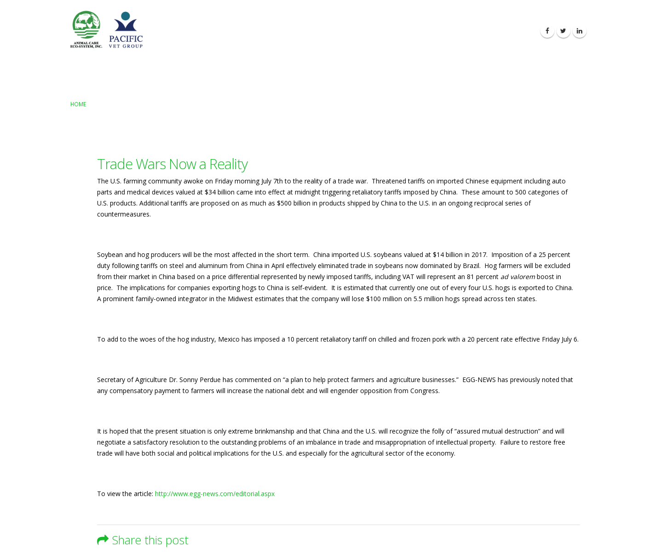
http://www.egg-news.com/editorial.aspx (215, 493)
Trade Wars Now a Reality (172, 163)
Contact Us (512, 31)
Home (78, 104)
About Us (357, 31)
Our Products (407, 31)
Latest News (461, 31)
